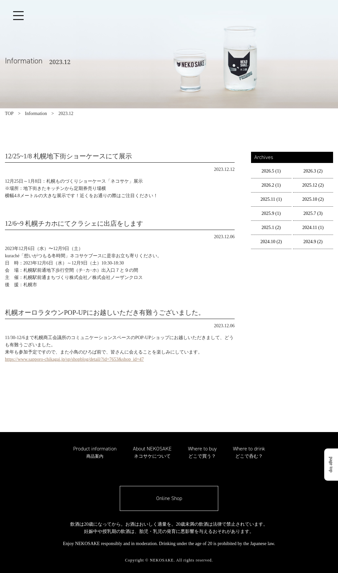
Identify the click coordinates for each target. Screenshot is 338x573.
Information (36, 113)
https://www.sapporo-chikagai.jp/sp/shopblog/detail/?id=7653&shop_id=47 (74, 359)
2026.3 (313, 171)
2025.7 (313, 213)
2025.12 (313, 185)
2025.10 (313, 199)
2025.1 (271, 227)
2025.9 (271, 213)
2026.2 (271, 185)
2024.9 (313, 241)
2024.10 (271, 241)
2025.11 (271, 199)
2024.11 (313, 227)
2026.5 (271, 171)
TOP (9, 113)
